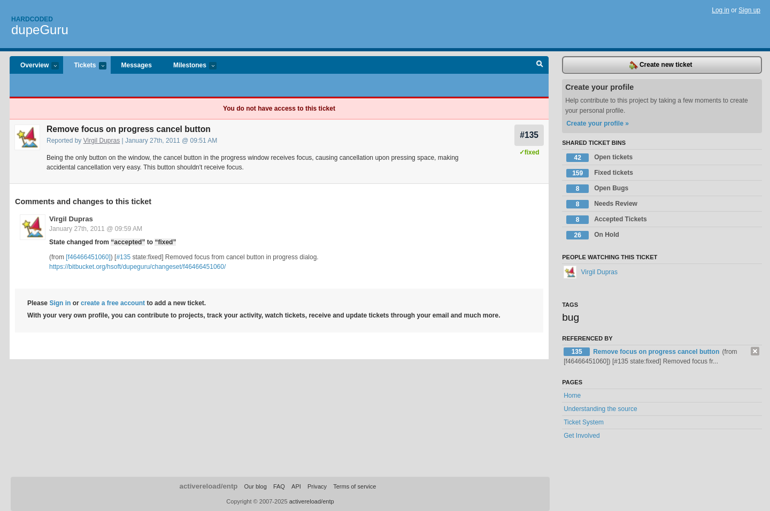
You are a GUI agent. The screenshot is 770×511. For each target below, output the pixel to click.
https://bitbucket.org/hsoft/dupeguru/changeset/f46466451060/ (137, 266)
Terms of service (354, 486)
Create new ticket (660, 65)
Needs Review (601, 204)
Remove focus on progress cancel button (657, 351)
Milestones (190, 66)
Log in (720, 10)
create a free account (113, 303)
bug (570, 317)
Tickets (84, 66)
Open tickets (599, 157)
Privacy (317, 486)
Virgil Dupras (101, 140)
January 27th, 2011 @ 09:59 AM (95, 229)
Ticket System (584, 422)
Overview (34, 66)
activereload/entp (209, 486)
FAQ (279, 486)
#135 (529, 135)
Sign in (60, 303)
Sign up (749, 10)
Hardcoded (32, 19)
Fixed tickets (599, 173)
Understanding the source (600, 409)
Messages (136, 65)
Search (540, 65)
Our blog (255, 486)
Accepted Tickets (606, 219)
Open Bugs (597, 188)
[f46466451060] (88, 257)
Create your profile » (597, 123)
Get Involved (581, 435)
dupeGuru (39, 29)
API (296, 486)
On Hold (592, 235)
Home (572, 395)
